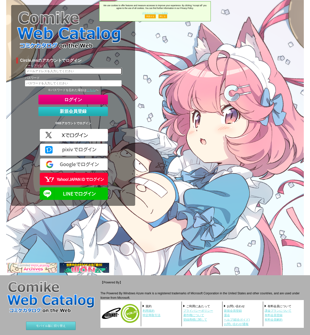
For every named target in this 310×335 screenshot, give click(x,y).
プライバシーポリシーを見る (155, 13)
